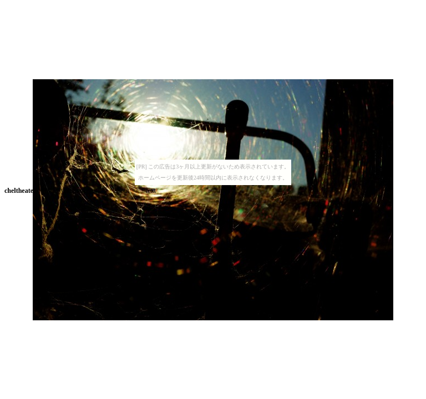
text (151, 191)
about (121, 191)
